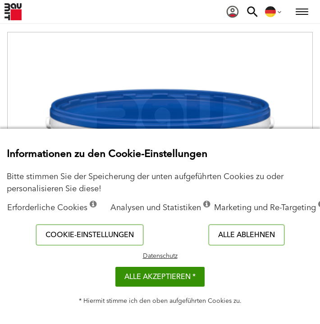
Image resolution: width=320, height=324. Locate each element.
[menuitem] (232, 11)
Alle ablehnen (246, 235)
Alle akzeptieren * (160, 276)
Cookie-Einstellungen (90, 235)
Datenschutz (160, 256)
